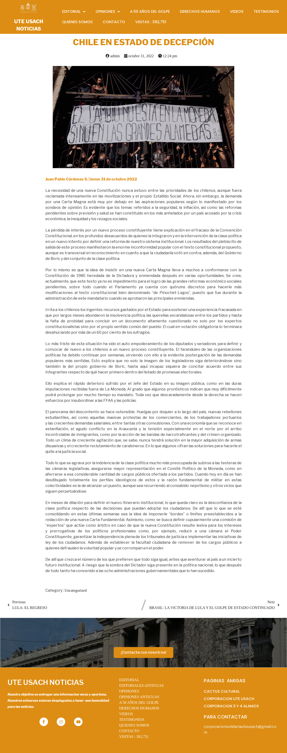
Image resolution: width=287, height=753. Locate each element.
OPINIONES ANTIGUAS (139, 697)
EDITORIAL (129, 680)
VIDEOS (126, 714)
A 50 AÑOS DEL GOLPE (139, 702)
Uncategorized (76, 590)
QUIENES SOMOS (134, 725)
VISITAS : (134, 737)
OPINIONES (129, 691)
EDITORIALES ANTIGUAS (141, 685)
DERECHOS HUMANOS (139, 708)
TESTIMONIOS (131, 720)
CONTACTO (129, 731)
